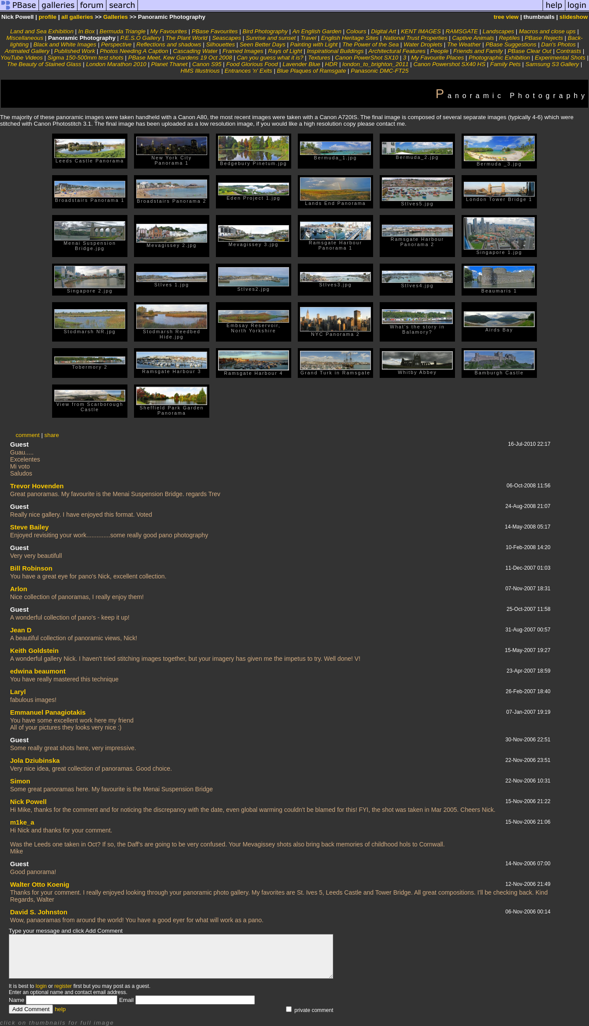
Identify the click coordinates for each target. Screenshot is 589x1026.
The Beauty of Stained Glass (44, 64)
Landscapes (498, 31)
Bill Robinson (31, 568)
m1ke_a (22, 822)
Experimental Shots (560, 57)
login (40, 986)
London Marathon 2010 (116, 64)
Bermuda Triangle (122, 31)
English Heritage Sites (349, 38)
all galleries (77, 17)
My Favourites (168, 31)
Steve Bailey (29, 527)
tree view (506, 17)
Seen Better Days (262, 44)
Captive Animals (473, 38)
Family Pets (505, 64)
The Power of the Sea (370, 44)
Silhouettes (220, 44)
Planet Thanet (169, 64)
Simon (20, 781)
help (60, 1009)
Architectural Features (396, 51)
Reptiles (509, 38)
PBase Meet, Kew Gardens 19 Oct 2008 (180, 57)
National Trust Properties (415, 38)
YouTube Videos (21, 57)
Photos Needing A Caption (134, 51)
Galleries (115, 17)
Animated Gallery (27, 51)
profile (47, 17)
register (63, 986)
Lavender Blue (301, 64)
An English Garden (317, 31)
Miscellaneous (24, 38)
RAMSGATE (461, 31)
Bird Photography (265, 31)
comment (28, 435)
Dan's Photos (558, 44)
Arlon (18, 588)
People (439, 51)
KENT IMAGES (421, 31)
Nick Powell (28, 801)
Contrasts (568, 51)
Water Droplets (422, 44)
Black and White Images (64, 44)
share (51, 435)
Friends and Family (478, 51)
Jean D (21, 630)
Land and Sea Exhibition (42, 31)
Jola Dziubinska (35, 760)
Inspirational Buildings (335, 51)
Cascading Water (195, 51)
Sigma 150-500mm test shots (85, 57)
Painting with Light (314, 44)
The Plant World (187, 38)
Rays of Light (285, 51)
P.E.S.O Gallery (140, 38)
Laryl (18, 691)
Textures (319, 57)
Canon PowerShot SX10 (366, 57)
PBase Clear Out (529, 51)
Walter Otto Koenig (39, 884)
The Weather (464, 44)
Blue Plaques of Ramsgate (311, 70)
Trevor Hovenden (37, 486)
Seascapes (226, 38)
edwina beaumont (38, 671)
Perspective (116, 44)
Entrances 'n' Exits (248, 70)
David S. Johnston (38, 912)
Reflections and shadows (168, 44)
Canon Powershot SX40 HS (449, 64)
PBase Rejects (544, 38)
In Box (86, 31)
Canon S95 (207, 64)
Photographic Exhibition (499, 57)
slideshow (574, 17)
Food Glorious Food (252, 64)
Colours (356, 31)
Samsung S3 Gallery (552, 64)
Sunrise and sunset (271, 38)
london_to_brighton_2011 (375, 64)
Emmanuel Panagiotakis (48, 712)
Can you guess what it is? (270, 57)
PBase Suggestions (511, 44)
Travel (308, 38)
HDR (331, 64)
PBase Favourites (215, 31)
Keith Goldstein (34, 650)
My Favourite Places (437, 57)
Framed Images (242, 51)
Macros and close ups (547, 31)
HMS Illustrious (200, 70)
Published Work (74, 51)
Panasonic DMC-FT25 (380, 70)
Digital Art (383, 31)
